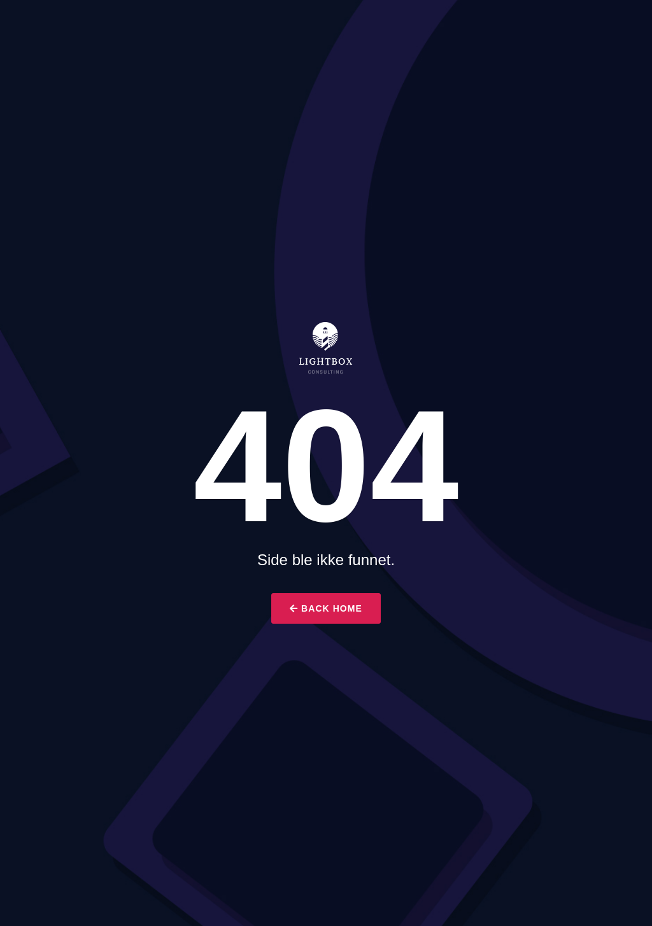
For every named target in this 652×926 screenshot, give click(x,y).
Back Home (326, 608)
